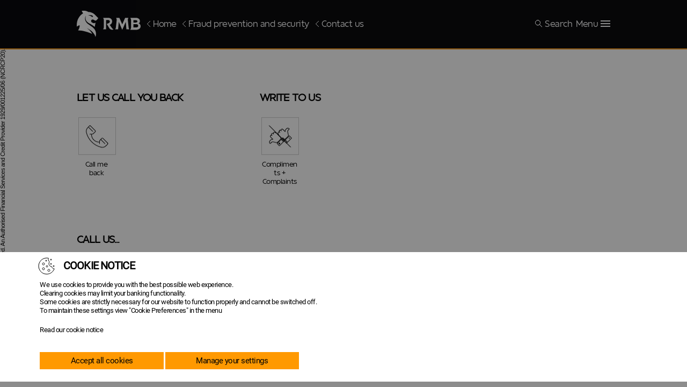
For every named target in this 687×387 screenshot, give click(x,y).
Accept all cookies (102, 361)
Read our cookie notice (71, 330)
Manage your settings (232, 361)
